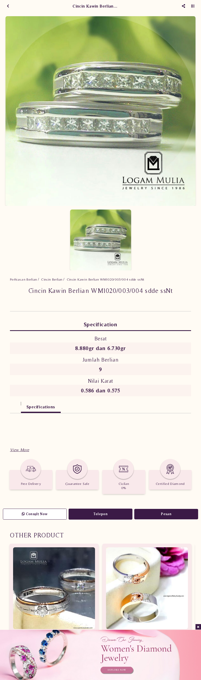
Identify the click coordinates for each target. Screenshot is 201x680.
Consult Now (35, 514)
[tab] (15, 404)
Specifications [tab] (40, 406)
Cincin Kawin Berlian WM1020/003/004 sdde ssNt (105, 279)
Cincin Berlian (52, 279)
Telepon (100, 514)
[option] (100, 111)
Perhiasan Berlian (23, 279)
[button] (19, 449)
